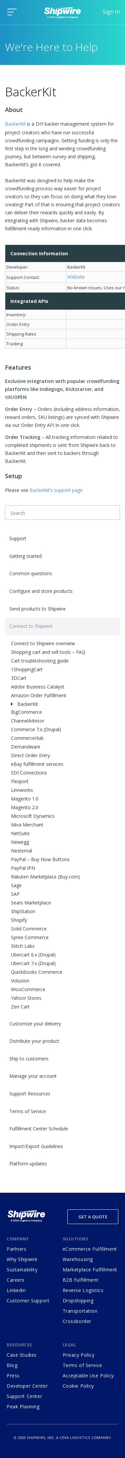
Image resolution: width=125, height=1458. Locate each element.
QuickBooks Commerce (36, 972)
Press (13, 1375)
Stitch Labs (23, 946)
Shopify (19, 920)
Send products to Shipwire (37, 609)
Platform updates (28, 1163)
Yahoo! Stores (26, 998)
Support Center (24, 1396)
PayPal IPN (23, 868)
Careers (16, 1280)
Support (17, 538)
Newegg (20, 842)
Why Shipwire (22, 1259)
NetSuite (20, 833)
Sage (16, 885)
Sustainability (22, 1269)
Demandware (25, 746)
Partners (17, 1249)
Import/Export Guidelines (36, 1146)
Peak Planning (23, 1406)
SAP (15, 894)
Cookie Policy (78, 1386)
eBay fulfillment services (37, 764)
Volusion (20, 980)
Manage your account (33, 1076)
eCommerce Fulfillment (90, 1249)
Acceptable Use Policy (88, 1375)
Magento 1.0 (24, 798)
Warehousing (78, 1259)
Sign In (111, 11)
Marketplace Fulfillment (90, 1269)
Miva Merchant (27, 824)
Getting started (25, 556)
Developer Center (27, 1386)
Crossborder (77, 1321)
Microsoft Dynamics (33, 816)
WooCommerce (28, 989)
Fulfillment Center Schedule (38, 1128)
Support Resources (29, 1093)
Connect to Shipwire (31, 626)
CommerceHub (27, 738)
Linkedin (16, 1290)
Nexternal (21, 850)
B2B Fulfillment (81, 1280)
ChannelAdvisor (27, 721)
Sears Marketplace (31, 902)
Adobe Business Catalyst (37, 687)
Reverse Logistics (83, 1290)
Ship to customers (29, 1058)
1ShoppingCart (27, 669)
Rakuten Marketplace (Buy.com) (45, 876)
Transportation (80, 1311)
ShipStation (23, 911)
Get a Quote (92, 1217)
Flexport (20, 781)
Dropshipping (78, 1300)
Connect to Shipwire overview (43, 643)
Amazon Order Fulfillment (38, 695)
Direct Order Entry (30, 755)
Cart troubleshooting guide (40, 661)
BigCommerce (26, 712)
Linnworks (22, 790)
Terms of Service (27, 1111)
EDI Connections (29, 772)
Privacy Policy (79, 1355)
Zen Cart (20, 1006)
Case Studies (22, 1355)
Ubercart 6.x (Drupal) (33, 954)
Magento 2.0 (24, 807)
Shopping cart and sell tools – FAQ (48, 652)
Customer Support (28, 1300)
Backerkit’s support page (56, 490)
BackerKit (27, 704)
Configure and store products (41, 591)
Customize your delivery (35, 1023)
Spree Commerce (30, 937)
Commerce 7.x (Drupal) (36, 729)
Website (76, 277)
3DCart (18, 678)
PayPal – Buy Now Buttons (40, 859)
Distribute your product (34, 1041)
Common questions (30, 573)
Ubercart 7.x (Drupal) (33, 963)
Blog (12, 1365)
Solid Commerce (29, 928)
